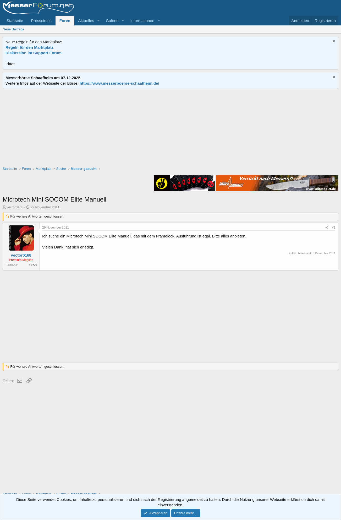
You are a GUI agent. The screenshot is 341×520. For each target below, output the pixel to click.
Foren (64, 20)
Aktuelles (86, 20)
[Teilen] (327, 228)
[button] (98, 20)
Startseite (15, 20)
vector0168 (15, 207)
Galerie (112, 20)
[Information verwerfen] (333, 42)
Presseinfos (41, 20)
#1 (334, 227)
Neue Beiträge (13, 29)
